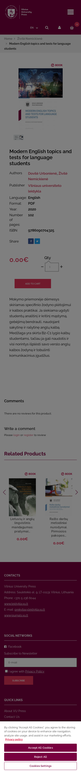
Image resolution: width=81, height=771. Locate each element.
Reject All (40, 756)
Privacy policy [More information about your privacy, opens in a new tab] (14, 739)
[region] (40, 746)
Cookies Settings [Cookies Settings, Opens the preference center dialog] (40, 765)
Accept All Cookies (40, 747)
